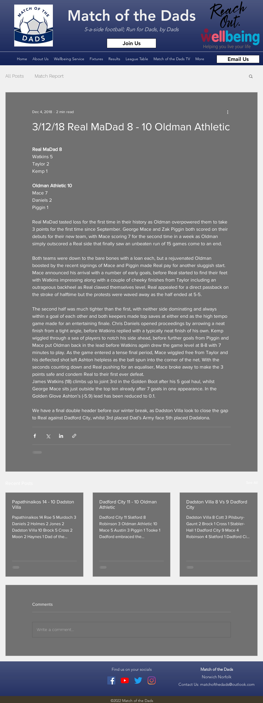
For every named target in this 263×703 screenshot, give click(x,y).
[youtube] (125, 680)
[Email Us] (238, 59)
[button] (250, 76)
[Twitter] (138, 680)
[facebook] (111, 680)
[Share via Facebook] (34, 435)
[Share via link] (74, 435)
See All (252, 482)
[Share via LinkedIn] (61, 435)
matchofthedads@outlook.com (227, 684)
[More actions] (227, 112)
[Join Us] (131, 43)
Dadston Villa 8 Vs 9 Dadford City (216, 504)
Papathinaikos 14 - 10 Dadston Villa (43, 504)
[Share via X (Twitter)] (47, 435)
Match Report (49, 76)
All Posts (14, 76)
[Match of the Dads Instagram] (152, 680)
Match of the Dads (131, 15)
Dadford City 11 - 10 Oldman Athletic (128, 504)
